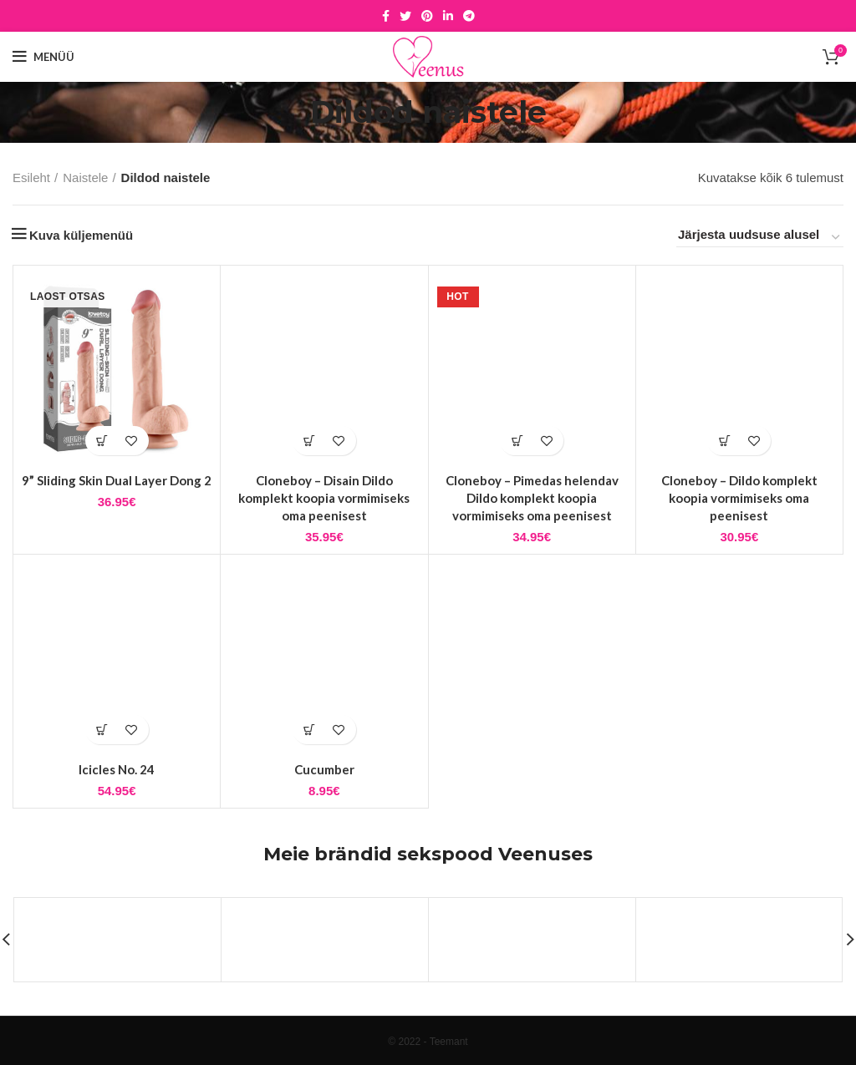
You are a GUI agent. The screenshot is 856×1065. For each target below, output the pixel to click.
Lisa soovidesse (131, 440)
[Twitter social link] (405, 16)
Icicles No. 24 (117, 769)
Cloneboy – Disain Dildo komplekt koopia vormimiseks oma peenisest (324, 498)
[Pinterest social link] (427, 16)
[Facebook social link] (386, 16)
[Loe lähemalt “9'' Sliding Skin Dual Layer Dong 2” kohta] (102, 440)
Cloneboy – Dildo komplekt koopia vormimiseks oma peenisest (739, 498)
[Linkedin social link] (448, 16)
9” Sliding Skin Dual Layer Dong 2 (116, 480)
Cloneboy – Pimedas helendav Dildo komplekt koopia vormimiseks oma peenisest (532, 498)
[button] (309, 440)
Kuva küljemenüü (81, 235)
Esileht (31, 177)
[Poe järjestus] (759, 237)
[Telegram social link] (469, 16)
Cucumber (324, 769)
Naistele (85, 177)
